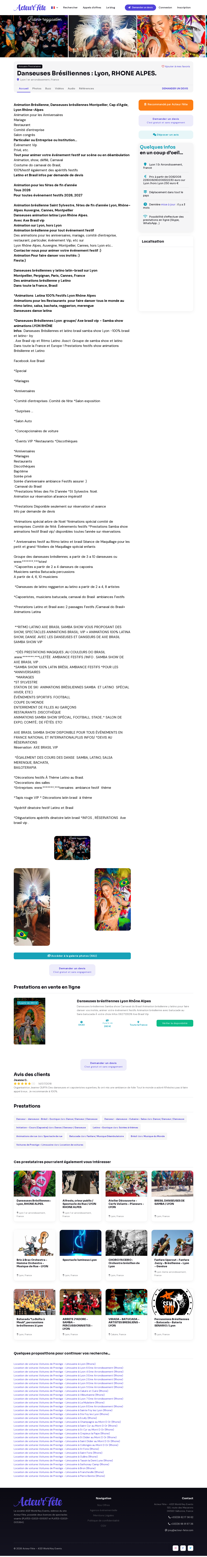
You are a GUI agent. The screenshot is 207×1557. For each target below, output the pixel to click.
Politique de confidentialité (103, 1521)
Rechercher (70, 8)
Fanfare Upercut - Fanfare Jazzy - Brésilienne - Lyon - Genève (171, 1264)
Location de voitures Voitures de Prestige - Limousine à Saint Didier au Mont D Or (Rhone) (67, 1442)
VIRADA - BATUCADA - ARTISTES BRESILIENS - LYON (124, 1323)
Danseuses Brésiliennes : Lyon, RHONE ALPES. (34, 1203)
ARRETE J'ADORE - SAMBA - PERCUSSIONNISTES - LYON (78, 1324)
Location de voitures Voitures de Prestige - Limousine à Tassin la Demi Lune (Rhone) (63, 1461)
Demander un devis (140, 8)
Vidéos (59, 89)
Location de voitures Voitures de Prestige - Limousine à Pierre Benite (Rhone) (59, 1477)
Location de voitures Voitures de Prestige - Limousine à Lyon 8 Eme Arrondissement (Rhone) (68, 1407)
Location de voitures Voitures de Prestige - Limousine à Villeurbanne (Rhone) (59, 1396)
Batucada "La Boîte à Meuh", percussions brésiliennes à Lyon (31, 1323)
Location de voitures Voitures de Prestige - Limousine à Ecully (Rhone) (55, 1419)
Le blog (110, 8)
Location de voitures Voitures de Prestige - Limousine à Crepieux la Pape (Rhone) (62, 1434)
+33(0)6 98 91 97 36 (182, 1524)
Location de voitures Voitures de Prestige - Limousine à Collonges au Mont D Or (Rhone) (66, 1446)
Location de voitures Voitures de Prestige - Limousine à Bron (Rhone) (55, 1469)
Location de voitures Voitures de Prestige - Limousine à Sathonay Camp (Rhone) (61, 1465)
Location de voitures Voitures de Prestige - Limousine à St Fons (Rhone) (56, 1450)
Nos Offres (103, 1506)
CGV (103, 1526)
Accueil (23, 89)
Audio (71, 89)
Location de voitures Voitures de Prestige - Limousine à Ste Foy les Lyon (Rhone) (61, 1415)
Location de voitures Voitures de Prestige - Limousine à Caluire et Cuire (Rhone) (61, 1392)
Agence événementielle (103, 1511)
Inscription (184, 8)
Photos (36, 89)
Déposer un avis (166, 135)
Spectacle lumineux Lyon (80, 1261)
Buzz (48, 89)
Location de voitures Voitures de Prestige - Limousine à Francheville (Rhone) (59, 1473)
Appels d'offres (92, 8)
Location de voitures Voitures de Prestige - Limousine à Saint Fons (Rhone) (58, 1454)
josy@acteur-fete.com (180, 1531)
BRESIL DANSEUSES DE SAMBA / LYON (169, 1203)
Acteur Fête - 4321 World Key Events (42, 1549)
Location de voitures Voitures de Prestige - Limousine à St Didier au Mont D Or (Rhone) (65, 1438)
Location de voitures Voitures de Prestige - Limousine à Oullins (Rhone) (56, 1457)
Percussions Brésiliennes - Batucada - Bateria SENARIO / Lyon (171, 1323)
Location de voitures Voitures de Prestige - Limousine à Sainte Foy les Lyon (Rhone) (63, 1411)
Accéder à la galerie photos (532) (72, 956)
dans (56, 1120)
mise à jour (168, 205)
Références (86, 89)
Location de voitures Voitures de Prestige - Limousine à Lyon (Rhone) (55, 1365)
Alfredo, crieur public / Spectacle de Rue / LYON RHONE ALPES (79, 1205)
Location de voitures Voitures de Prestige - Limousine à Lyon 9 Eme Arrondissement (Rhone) (68, 1384)
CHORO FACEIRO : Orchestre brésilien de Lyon (124, 1264)
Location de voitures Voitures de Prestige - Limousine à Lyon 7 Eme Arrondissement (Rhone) (68, 1399)
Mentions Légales (103, 1516)
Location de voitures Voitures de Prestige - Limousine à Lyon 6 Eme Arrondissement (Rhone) (68, 1369)
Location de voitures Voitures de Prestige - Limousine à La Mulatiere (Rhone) (59, 1403)
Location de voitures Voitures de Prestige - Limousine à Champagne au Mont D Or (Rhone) (67, 1423)
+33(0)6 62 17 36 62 (182, 1518)
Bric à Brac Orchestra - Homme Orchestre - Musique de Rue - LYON (32, 1264)
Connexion (165, 8)
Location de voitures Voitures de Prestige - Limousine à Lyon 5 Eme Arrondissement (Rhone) (68, 1388)
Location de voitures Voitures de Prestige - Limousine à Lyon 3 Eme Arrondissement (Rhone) (68, 1376)
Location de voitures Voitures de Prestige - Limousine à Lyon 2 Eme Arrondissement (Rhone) (68, 1380)
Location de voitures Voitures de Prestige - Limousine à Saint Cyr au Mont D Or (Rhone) (65, 1427)
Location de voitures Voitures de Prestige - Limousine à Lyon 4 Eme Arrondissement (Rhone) (68, 1372)
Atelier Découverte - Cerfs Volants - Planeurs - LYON (126, 1205)
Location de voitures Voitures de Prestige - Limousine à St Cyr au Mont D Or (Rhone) (64, 1430)
